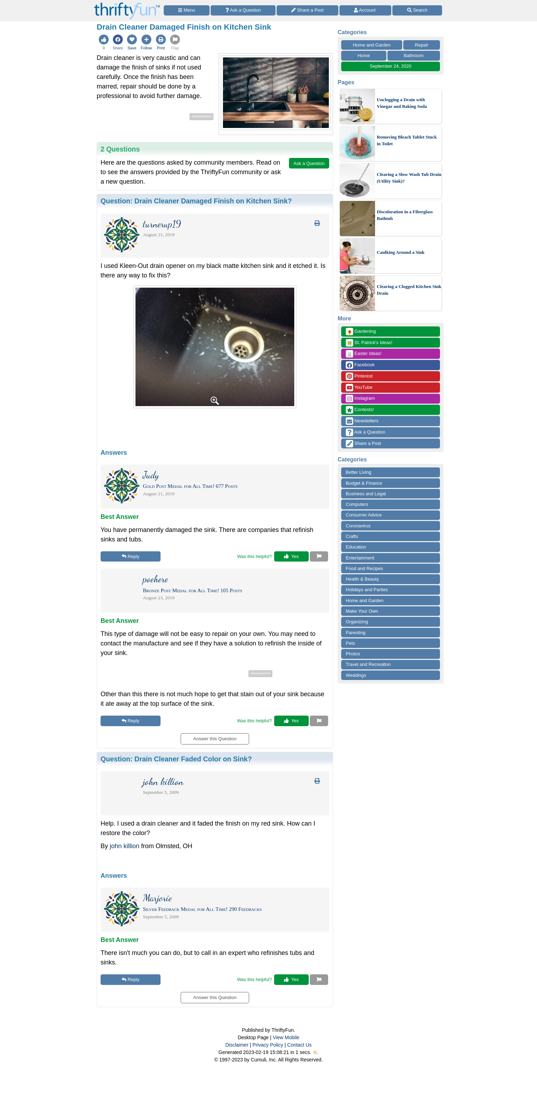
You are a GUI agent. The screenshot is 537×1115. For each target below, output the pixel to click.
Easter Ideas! (363, 353)
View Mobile (286, 1037)
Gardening (361, 331)
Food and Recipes (364, 568)
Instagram (360, 398)
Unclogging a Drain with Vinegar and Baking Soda (402, 103)
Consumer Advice (364, 514)
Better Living (358, 472)
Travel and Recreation (368, 664)
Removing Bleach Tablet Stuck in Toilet (407, 140)
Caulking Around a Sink (400, 252)
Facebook (360, 365)
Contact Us (299, 1045)
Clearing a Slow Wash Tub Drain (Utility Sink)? (409, 178)
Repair (421, 45)
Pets (350, 643)
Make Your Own (362, 611)
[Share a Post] (307, 10)
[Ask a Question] (243, 10)
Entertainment (360, 557)
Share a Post (363, 443)
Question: (196, 201)
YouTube (359, 387)
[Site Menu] (187, 10)
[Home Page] (127, 4)
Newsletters (362, 421)
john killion (124, 846)
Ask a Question (365, 432)
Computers (357, 504)
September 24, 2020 (390, 66)
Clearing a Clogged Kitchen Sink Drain (409, 290)
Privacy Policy (267, 1045)
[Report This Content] (319, 556)
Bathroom (413, 55)
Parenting (356, 632)
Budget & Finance (364, 483)
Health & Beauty (362, 579)
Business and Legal (366, 493)
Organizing (357, 621)
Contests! (360, 409)
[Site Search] (417, 10)
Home (363, 55)
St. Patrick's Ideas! (369, 343)
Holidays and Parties (367, 589)
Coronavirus (358, 525)
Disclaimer (236, 1045)
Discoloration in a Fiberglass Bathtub (405, 215)
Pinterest (359, 376)
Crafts (352, 536)
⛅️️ (316, 1052)
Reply (130, 556)
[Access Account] (365, 10)
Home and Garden (372, 45)
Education (356, 547)
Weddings (356, 675)
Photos (353, 653)
